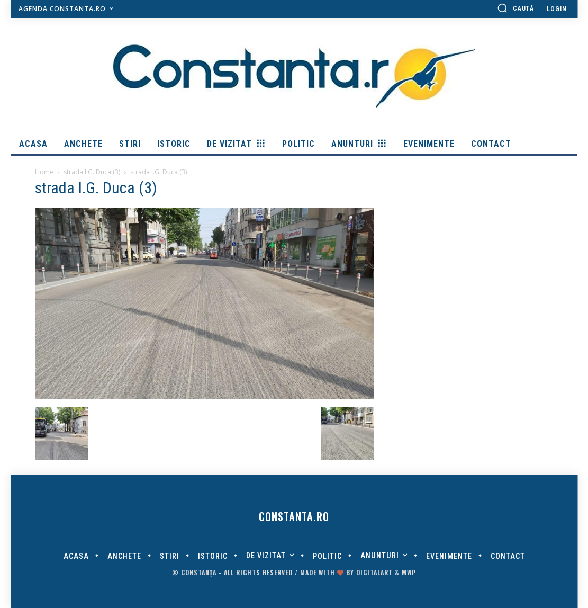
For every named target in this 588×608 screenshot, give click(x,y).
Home (44, 171)
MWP (409, 572)
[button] (515, 8)
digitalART (374, 572)
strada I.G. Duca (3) (92, 171)
